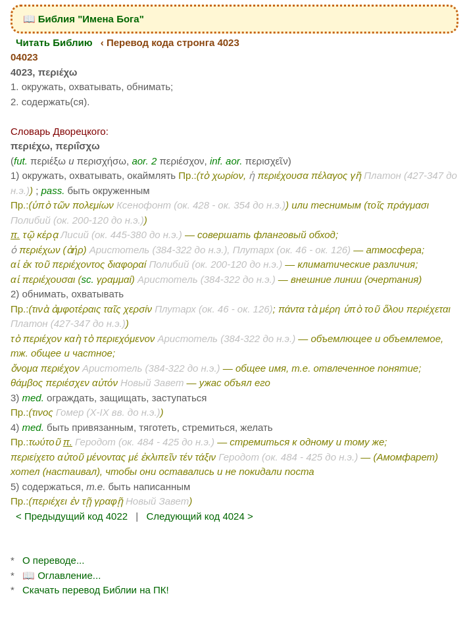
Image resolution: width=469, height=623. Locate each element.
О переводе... (53, 560)
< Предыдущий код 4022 (72, 516)
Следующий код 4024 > (199, 516)
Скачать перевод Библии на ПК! (95, 589)
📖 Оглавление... (61, 575)
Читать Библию (54, 42)
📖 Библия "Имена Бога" (83, 18)
